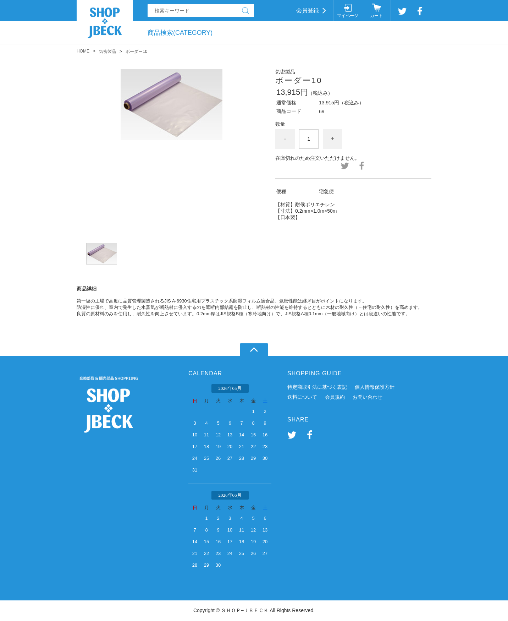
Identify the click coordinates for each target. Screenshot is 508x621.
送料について (302, 397)
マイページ (347, 15)
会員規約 (335, 397)
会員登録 (307, 10)
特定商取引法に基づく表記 (317, 387)
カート (376, 15)
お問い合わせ (367, 397)
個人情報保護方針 (374, 387)
